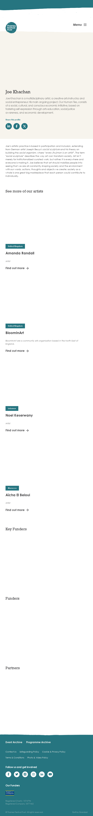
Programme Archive (38, 742)
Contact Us (11, 751)
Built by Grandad (79, 812)
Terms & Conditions (15, 757)
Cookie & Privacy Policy (53, 751)
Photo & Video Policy (37, 757)
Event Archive (14, 742)
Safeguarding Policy (29, 751)
